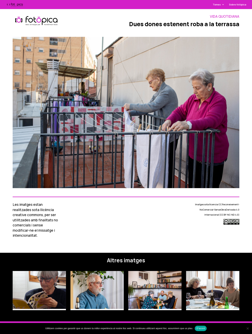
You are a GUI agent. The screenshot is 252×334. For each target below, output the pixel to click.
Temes (217, 4)
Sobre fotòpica (237, 4)
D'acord (201, 328)
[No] (247, 328)
